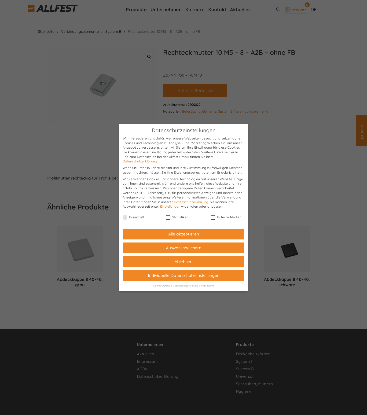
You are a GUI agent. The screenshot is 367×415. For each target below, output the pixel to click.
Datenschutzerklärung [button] (186, 285)
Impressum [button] (207, 285)
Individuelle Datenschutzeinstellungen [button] (183, 275)
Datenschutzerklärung (140, 161)
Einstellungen (170, 206)
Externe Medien (226, 217)
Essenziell (133, 217)
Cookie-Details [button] (162, 285)
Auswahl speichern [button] (183, 247)
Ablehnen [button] (183, 261)
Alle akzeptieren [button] (183, 233)
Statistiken (177, 217)
